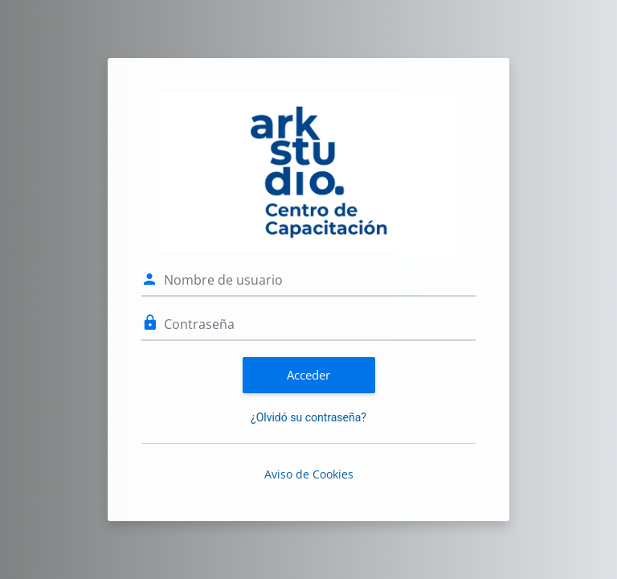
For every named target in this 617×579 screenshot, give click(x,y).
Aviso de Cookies (308, 474)
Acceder (308, 375)
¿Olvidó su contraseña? (308, 417)
